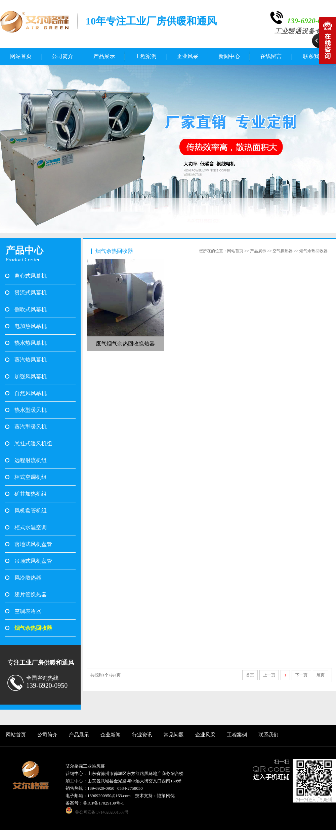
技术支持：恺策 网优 (155, 795)
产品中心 (24, 250)
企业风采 (187, 56)
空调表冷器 (27, 611)
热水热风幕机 (30, 343)
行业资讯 (142, 734)
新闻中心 (229, 56)
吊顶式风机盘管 (33, 561)
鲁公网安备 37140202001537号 (102, 812)
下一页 (301, 675)
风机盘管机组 (30, 510)
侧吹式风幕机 (30, 309)
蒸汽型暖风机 (30, 427)
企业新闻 (110, 734)
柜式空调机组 (30, 477)
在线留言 (271, 56)
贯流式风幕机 (30, 292)
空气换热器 (282, 250)
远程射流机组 (30, 460)
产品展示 (104, 56)
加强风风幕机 (30, 376)
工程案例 (146, 56)
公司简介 (62, 56)
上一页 (269, 675)
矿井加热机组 (30, 494)
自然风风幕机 (30, 393)
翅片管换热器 (30, 594)
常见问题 (174, 734)
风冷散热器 (27, 577)
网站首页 (21, 56)
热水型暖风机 (30, 410)
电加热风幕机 (30, 326)
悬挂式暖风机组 (33, 443)
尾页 (321, 675)
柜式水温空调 (30, 527)
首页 (250, 675)
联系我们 (268, 734)
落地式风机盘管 (33, 544)
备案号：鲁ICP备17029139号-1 (95, 803)
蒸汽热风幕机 (30, 360)
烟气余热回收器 (33, 628)
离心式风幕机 (30, 276)
